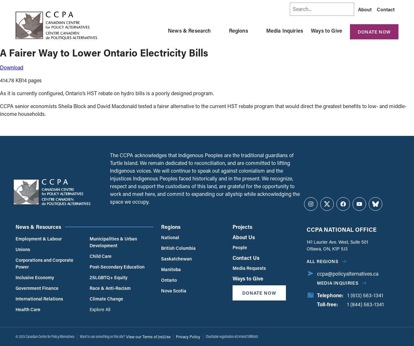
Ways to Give (326, 30)
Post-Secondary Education (117, 267)
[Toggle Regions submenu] (256, 30)
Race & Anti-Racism (110, 288)
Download (11, 67)
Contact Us (246, 257)
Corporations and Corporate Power (44, 263)
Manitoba (171, 269)
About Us (244, 237)
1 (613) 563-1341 (365, 295)
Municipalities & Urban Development (113, 242)
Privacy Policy (188, 336)
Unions (23, 249)
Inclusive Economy (35, 277)
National (170, 237)
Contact (386, 9)
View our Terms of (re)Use (148, 336)
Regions (238, 30)
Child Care (101, 256)
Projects (242, 226)
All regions (323, 261)
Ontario (169, 280)
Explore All (100, 309)
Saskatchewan (176, 259)
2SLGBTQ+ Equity (108, 277)
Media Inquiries (284, 30)
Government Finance (37, 288)
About (365, 9)
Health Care (28, 309)
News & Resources (38, 226)
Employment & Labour (39, 239)
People (240, 247)
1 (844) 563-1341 (365, 304)
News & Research (189, 30)
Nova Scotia (173, 291)
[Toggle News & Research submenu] (218, 30)
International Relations (39, 299)
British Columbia (178, 248)
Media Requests (249, 268)
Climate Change (106, 299)
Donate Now (374, 32)
